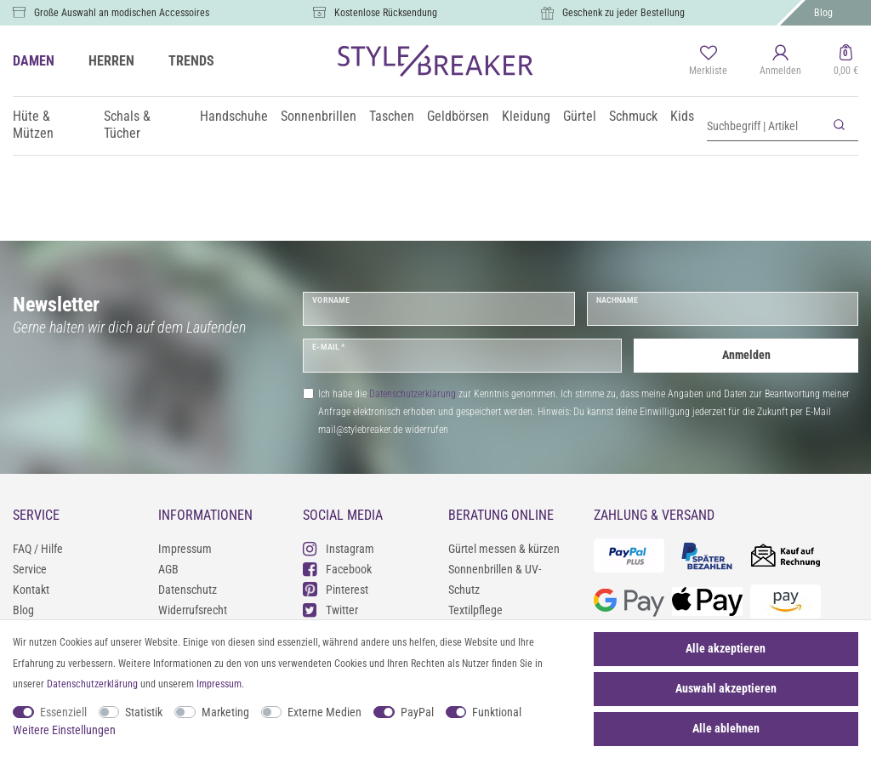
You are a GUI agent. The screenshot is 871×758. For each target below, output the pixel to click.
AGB (168, 569)
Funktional (496, 712)
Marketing (225, 712)
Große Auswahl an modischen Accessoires (121, 13)
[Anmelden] (780, 61)
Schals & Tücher (127, 124)
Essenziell (63, 712)
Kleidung (526, 116)
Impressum (185, 549)
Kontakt (31, 589)
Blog (823, 13)
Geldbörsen (458, 116)
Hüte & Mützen (33, 124)
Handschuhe (234, 116)
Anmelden (746, 355)
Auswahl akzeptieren (726, 688)
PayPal (417, 712)
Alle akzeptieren (726, 648)
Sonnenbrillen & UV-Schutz (494, 579)
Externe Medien (324, 712)
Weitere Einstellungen (64, 730)
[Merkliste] (708, 61)
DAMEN (33, 61)
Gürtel (579, 116)
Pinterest (335, 589)
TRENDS (191, 61)
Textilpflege (475, 610)
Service (30, 569)
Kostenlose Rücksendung (385, 13)
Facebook (337, 568)
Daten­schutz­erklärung (92, 684)
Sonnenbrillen (318, 116)
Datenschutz (187, 589)
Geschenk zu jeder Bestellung (623, 13)
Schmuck (633, 116)
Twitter (330, 609)
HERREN (111, 61)
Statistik (143, 712)
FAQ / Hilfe (38, 549)
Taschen (391, 116)
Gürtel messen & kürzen (504, 549)
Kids (682, 116)
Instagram (338, 548)
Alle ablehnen (726, 728)
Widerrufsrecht (192, 610)
